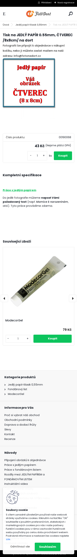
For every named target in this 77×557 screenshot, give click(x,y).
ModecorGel (14, 320)
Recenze (9, 439)
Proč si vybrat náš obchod (22, 415)
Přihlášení (46, 2)
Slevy (7, 429)
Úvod (6, 24)
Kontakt (9, 434)
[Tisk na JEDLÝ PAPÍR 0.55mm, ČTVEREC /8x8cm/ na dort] (38, 93)
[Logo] (38, 14)
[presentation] (4, 298)
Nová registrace (66, 2)
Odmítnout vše (20, 546)
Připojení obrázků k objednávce (25, 460)
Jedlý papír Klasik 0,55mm (31, 24)
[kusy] (37, 156)
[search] (70, 13)
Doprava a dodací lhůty (20, 425)
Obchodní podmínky (18, 420)
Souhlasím (47, 547)
